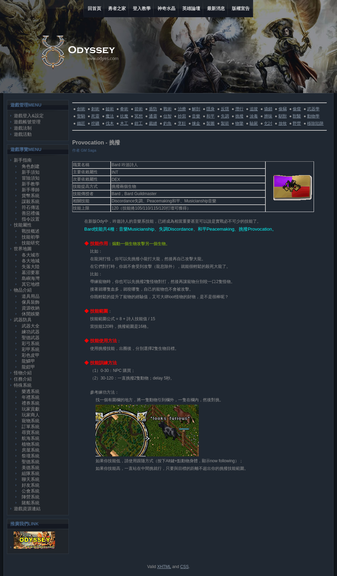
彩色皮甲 (31, 355)
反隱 (225, 109)
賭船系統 (31, 502)
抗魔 (124, 116)
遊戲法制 (23, 128)
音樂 (196, 116)
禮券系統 (31, 403)
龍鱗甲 (28, 361)
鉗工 (138, 123)
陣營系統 (31, 496)
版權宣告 (241, 8)
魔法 (110, 116)
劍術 (81, 109)
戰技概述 (31, 231)
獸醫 (297, 116)
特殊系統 (23, 385)
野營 (297, 123)
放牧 (283, 123)
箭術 (138, 109)
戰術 (167, 109)
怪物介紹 (23, 372)
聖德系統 (31, 461)
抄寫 (182, 116)
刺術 (95, 109)
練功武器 (31, 331)
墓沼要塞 (31, 272)
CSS (184, 566)
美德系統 (31, 467)
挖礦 (95, 123)
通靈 (153, 116)
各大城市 (31, 254)
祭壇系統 (31, 455)
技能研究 (31, 242)
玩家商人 (31, 414)
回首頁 (94, 8)
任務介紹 (23, 379)
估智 (167, 116)
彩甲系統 (31, 349)
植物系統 (31, 444)
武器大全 (31, 326)
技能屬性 (23, 225)
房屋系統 (31, 450)
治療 (182, 109)
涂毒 (254, 116)
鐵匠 (81, 123)
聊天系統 (31, 479)
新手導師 (31, 189)
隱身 (210, 109)
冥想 (138, 116)
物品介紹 (23, 290)
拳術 (124, 109)
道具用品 (31, 296)
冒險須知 (31, 178)
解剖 (196, 109)
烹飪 (182, 123)
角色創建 (31, 166)
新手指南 (23, 160)
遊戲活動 (23, 134)
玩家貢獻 (31, 409)
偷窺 (297, 109)
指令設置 (31, 219)
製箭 (225, 123)
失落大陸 (31, 266)
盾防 (153, 109)
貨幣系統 (31, 195)
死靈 (95, 116)
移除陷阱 (315, 123)
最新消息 (216, 8)
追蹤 (254, 109)
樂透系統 (31, 391)
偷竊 (283, 109)
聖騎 (81, 116)
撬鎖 (268, 109)
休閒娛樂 (31, 313)
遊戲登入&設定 (29, 115)
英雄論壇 (191, 8)
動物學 (313, 116)
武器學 (313, 109)
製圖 (210, 123)
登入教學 (142, 8)
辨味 (268, 116)
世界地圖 (23, 248)
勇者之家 (117, 8)
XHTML (164, 566)
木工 (124, 123)
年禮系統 (31, 397)
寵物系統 (31, 420)
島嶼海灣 (31, 278)
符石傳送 (31, 207)
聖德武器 (31, 337)
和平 (210, 116)
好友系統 (31, 485)
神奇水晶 (166, 8)
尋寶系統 (31, 432)
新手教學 (31, 183)
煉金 (196, 123)
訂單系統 (31, 426)
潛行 (239, 109)
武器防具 (23, 319)
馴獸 (283, 116)
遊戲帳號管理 (27, 121)
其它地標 (31, 284)
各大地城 (31, 260)
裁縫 (153, 123)
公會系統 (31, 491)
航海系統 (31, 438)
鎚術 (110, 109)
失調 (225, 116)
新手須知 (31, 172)
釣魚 (167, 123)
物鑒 (239, 123)
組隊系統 (31, 473)
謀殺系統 (31, 201)
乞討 (268, 123)
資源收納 (31, 308)
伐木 (110, 123)
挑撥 (239, 116)
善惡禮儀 (31, 213)
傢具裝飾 (31, 302)
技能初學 (31, 237)
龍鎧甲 (28, 367)
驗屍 (254, 123)
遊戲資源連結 (27, 508)
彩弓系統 (31, 343)
